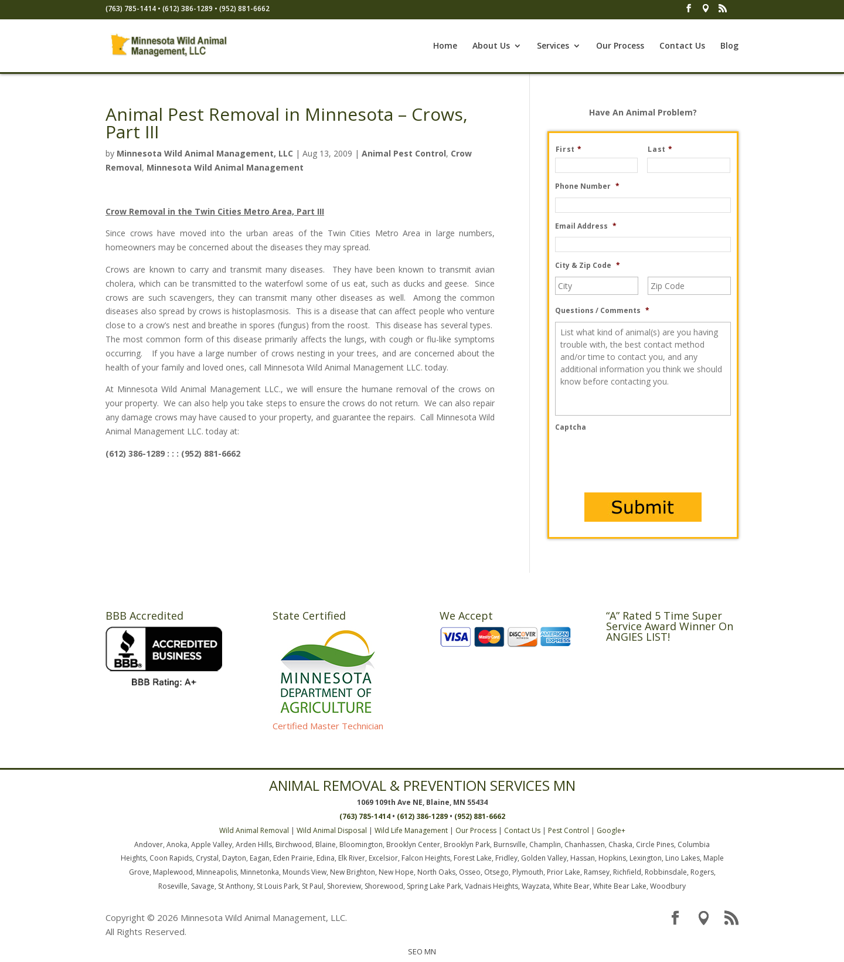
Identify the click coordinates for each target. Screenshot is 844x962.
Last (665, 149)
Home (445, 46)
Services (553, 46)
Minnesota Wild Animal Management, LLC (205, 153)
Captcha (570, 427)
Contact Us (682, 46)
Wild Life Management (411, 830)
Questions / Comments (602, 311)
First (573, 149)
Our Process (620, 46)
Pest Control (568, 830)
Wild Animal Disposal (332, 830)
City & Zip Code (587, 265)
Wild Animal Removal (254, 830)
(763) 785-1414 (131, 8)
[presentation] (644, 461)
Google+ (611, 830)
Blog (729, 46)
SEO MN (422, 951)
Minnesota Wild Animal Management (225, 167)
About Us (491, 46)
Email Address (586, 226)
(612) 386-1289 (187, 8)
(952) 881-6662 (244, 8)
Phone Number (587, 186)
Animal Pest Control (404, 153)
